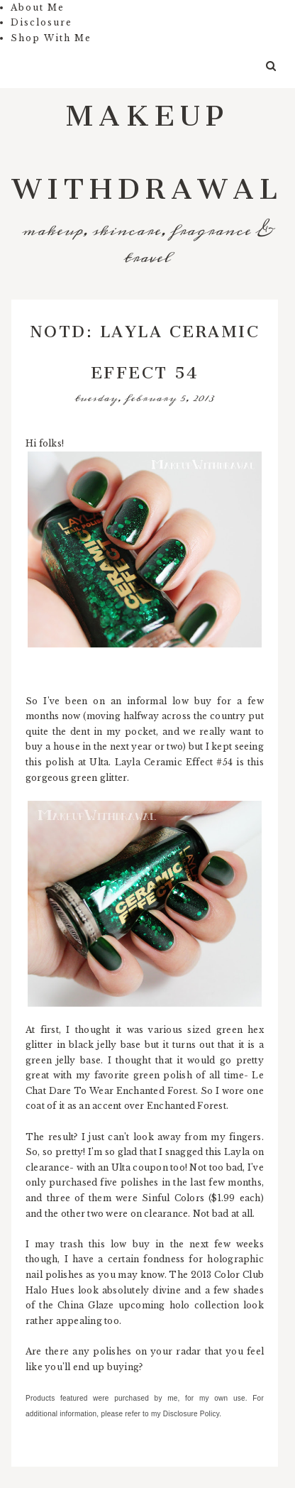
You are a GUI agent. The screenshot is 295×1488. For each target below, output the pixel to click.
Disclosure (41, 22)
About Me (38, 7)
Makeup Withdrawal (147, 144)
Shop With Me (51, 38)
